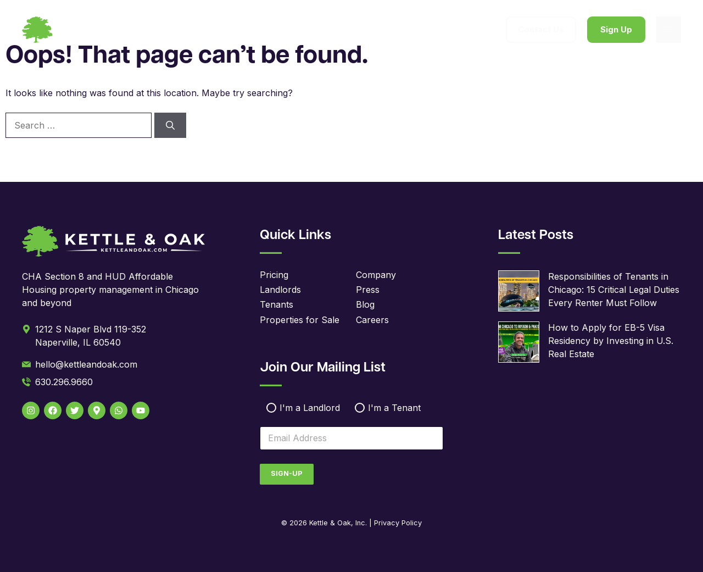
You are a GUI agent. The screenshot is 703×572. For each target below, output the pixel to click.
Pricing (274, 274)
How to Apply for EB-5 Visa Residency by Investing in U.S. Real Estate (610, 340)
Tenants (276, 304)
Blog (365, 304)
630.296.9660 (64, 381)
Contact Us (541, 29)
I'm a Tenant (394, 407)
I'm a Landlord (310, 407)
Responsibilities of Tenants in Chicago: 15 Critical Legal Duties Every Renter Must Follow (613, 289)
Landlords (280, 289)
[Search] (170, 125)
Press (368, 289)
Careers (372, 319)
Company (376, 274)
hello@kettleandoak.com (86, 364)
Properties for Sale (299, 319)
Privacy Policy (398, 523)
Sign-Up (286, 473)
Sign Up (616, 29)
